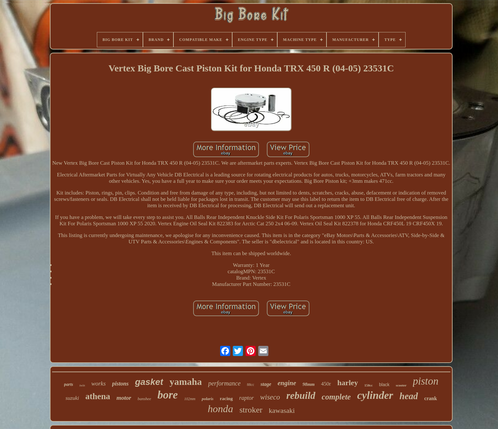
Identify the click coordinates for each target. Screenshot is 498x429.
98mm (308, 384)
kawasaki (282, 410)
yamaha (186, 381)
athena (97, 396)
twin (82, 385)
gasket (149, 382)
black (384, 384)
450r (326, 384)
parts (68, 384)
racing (226, 398)
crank (430, 398)
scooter (401, 385)
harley (347, 383)
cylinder (375, 395)
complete (336, 397)
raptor (246, 398)
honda (220, 408)
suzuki (72, 398)
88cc (250, 384)
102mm (189, 399)
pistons (120, 383)
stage (265, 384)
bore (168, 395)
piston (426, 381)
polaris (207, 398)
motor (124, 397)
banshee (144, 398)
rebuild (300, 395)
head (409, 396)
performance (224, 383)
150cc (368, 385)
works (98, 383)
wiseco (270, 397)
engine (287, 383)
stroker (250, 409)
